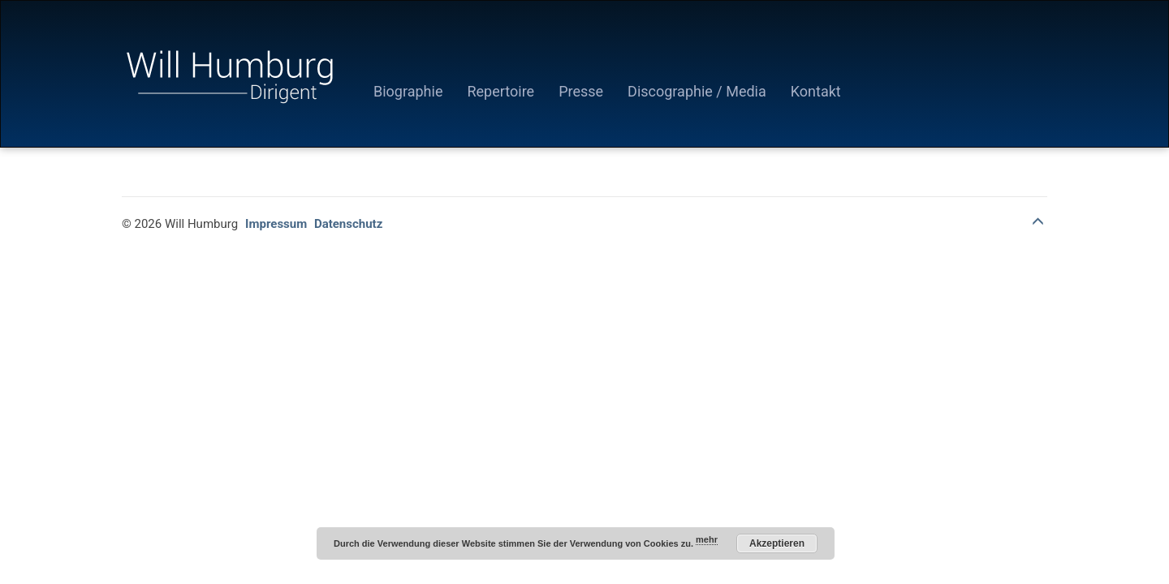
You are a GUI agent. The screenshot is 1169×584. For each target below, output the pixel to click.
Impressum (276, 224)
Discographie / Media (697, 91)
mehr (707, 539)
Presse (581, 91)
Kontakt (816, 91)
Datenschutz (348, 224)
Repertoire (500, 91)
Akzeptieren (776, 543)
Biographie (407, 91)
